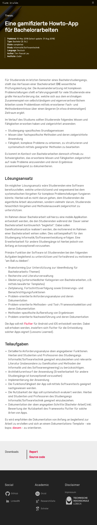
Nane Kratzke (10, 3)
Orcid (40, 493)
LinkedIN (12, 501)
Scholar (42, 508)
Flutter (28, 323)
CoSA (18, 56)
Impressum (70, 492)
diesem (17, 427)
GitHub (11, 493)
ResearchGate (45, 501)
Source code (37, 457)
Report (33, 451)
